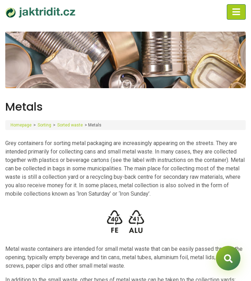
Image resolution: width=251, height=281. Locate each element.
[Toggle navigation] (236, 12)
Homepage (21, 125)
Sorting (44, 125)
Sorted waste (70, 125)
